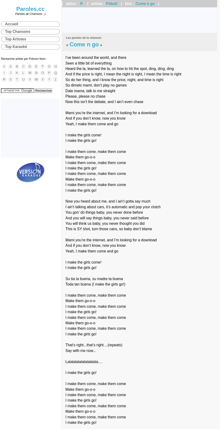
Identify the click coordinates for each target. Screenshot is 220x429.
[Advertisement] (139, 20)
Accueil (11, 24)
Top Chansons (17, 32)
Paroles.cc (30, 9)
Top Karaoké (16, 47)
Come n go (145, 4)
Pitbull (111, 4)
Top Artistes (15, 39)
